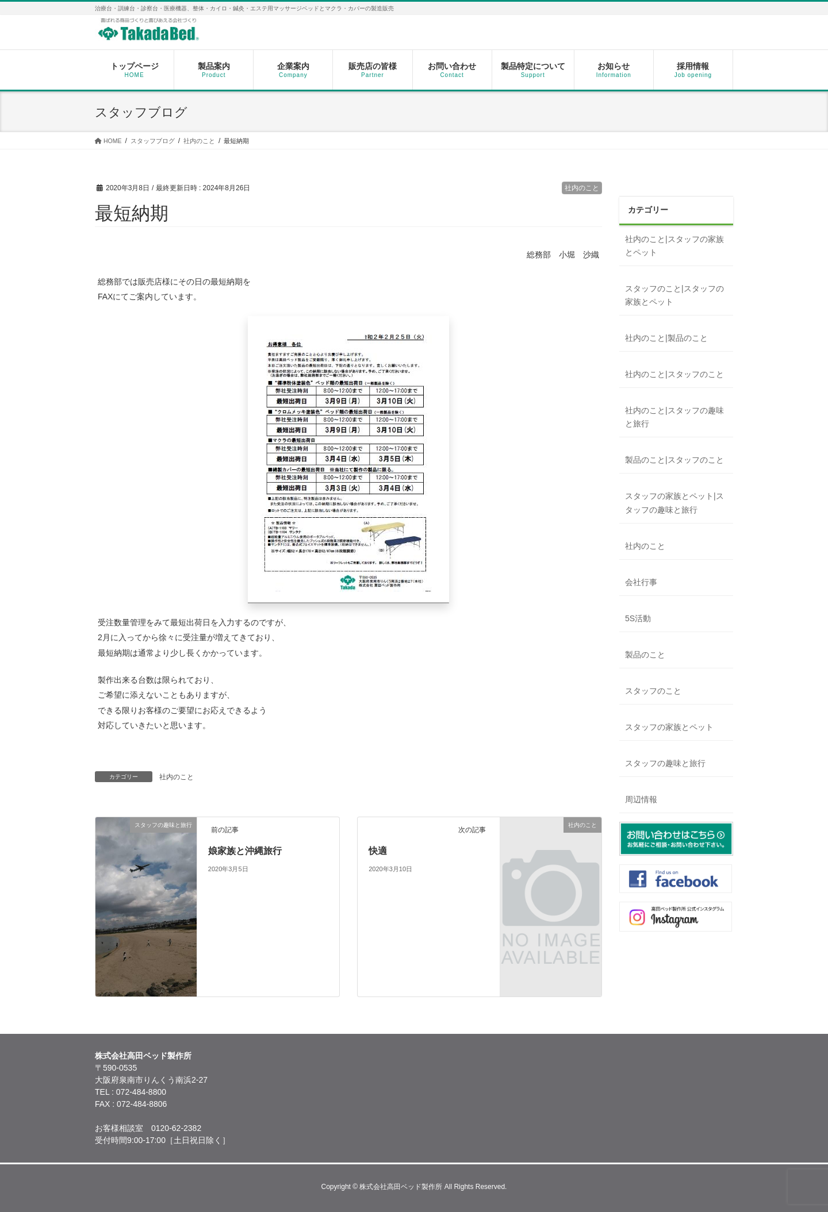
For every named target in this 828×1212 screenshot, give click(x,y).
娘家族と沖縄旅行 (245, 851)
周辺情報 (641, 799)
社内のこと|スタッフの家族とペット (674, 245)
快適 (378, 851)
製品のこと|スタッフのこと (674, 459)
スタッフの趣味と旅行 (665, 763)
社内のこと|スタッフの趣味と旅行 (674, 417)
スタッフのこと (653, 690)
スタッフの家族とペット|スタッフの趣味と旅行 (674, 502)
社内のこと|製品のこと (666, 338)
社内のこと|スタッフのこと (674, 374)
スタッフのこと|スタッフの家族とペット (674, 295)
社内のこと (582, 188)
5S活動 (638, 618)
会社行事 (641, 582)
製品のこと (645, 654)
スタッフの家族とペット (669, 727)
